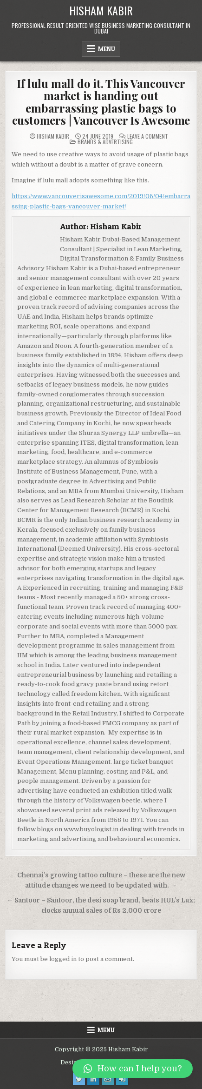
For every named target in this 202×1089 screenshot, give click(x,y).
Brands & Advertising (105, 142)
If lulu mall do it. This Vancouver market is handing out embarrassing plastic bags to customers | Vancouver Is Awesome (101, 101)
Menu (106, 49)
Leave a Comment (147, 136)
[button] (132, 1068)
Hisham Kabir (101, 10)
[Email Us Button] (108, 1079)
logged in (63, 958)
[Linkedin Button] (93, 1079)
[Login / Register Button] (122, 1079)
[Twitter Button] (79, 1079)
